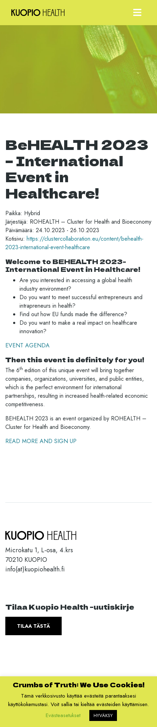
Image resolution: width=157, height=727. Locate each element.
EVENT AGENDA (28, 345)
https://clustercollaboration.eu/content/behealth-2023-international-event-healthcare (74, 243)
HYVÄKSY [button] (103, 715)
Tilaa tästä (33, 626)
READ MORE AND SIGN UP (41, 441)
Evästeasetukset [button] (63, 715)
